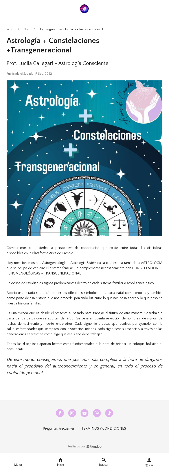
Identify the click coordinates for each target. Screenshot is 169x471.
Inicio (10, 29)
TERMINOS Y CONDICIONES (103, 428)
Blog (26, 29)
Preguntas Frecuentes (59, 428)
